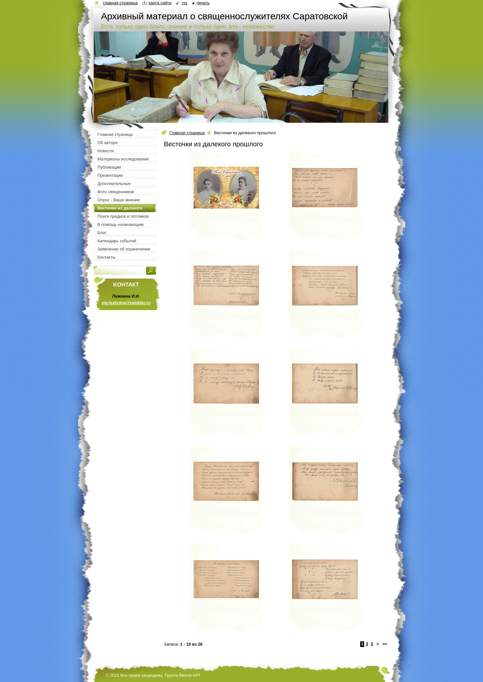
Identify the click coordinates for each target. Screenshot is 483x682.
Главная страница (187, 132)
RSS (184, 2)
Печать (203, 2)
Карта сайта (160, 2)
